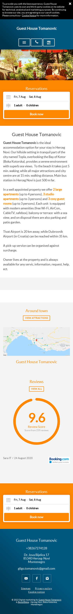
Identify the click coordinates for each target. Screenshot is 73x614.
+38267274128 (36, 548)
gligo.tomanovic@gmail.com (36, 568)
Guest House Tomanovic (36, 362)
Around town (37, 311)
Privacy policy (43, 588)
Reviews (37, 382)
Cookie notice (36, 592)
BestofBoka (23, 602)
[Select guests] (22, 105)
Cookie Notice (29, 15)
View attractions (36, 318)
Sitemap (26, 588)
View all (36, 389)
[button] (34, 75)
